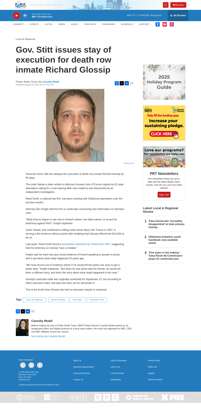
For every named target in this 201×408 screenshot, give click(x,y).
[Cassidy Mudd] (22, 332)
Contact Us (78, 384)
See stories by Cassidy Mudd (48, 341)
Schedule (127, 29)
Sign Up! (164, 199)
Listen (48, 29)
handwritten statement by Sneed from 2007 (86, 249)
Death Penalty (58, 304)
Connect (18, 29)
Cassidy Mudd (51, 86)
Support (144, 29)
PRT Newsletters (164, 178)
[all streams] (178, 20)
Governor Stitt (97, 304)
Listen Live (115, 372)
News (61, 29)
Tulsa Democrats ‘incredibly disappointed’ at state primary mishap (167, 229)
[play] (16, 20)
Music (74, 29)
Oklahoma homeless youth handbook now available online (165, 244)
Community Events (81, 378)
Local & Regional (25, 44)
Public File (152, 372)
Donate (181, 7)
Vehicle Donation (155, 384)
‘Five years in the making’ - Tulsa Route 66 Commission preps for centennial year (165, 260)
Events (34, 29)
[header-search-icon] (167, 7)
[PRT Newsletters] (164, 161)
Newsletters (116, 384)
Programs (108, 29)
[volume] (25, 20)
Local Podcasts (117, 378)
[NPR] (78, 402)
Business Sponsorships (83, 372)
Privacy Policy (154, 365)
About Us (77, 365)
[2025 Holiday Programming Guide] (164, 87)
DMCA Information (119, 365)
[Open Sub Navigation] (26, 29)
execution (77, 304)
